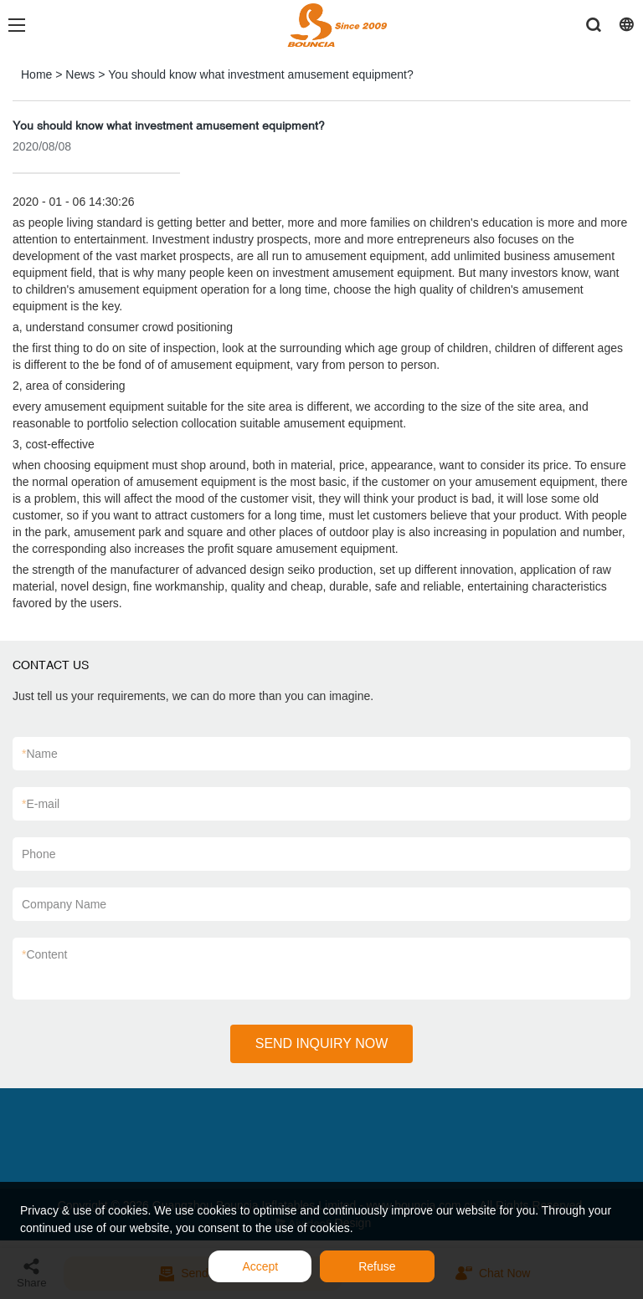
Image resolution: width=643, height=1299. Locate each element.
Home (36, 74)
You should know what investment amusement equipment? (260, 74)
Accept (260, 1266)
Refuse (376, 1266)
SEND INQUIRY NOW (321, 1043)
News (80, 74)
